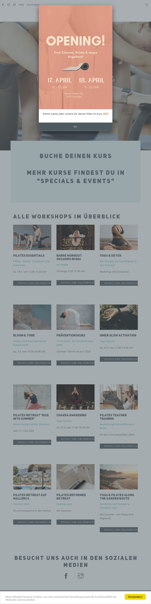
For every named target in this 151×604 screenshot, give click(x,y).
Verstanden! (135, 597)
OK (75, 98)
